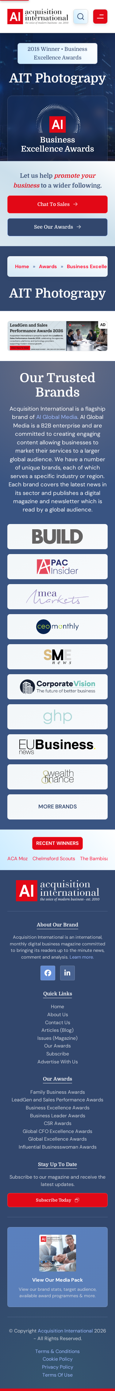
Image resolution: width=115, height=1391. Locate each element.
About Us (57, 1014)
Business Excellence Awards (58, 1107)
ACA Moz (17, 858)
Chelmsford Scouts (54, 858)
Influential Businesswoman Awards (58, 1147)
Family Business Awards (57, 1092)
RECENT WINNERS (57, 843)
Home (22, 266)
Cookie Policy (58, 1359)
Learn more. (82, 957)
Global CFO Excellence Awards (57, 1131)
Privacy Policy (57, 1367)
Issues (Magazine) (57, 1038)
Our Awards (57, 1046)
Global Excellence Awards (57, 1139)
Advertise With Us (57, 1061)
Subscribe (57, 1054)
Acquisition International (65, 1331)
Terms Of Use (57, 1375)
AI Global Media (56, 417)
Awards (48, 266)
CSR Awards (57, 1123)
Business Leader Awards (57, 1115)
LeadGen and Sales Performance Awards (57, 1099)
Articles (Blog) (57, 1030)
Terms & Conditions (57, 1351)
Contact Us (57, 1022)
